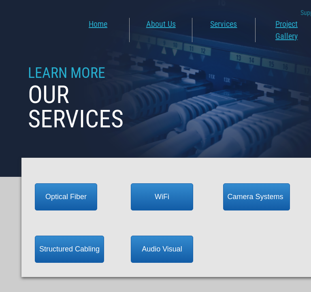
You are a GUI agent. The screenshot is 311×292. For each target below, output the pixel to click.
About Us (161, 24)
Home (98, 24)
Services (223, 24)
